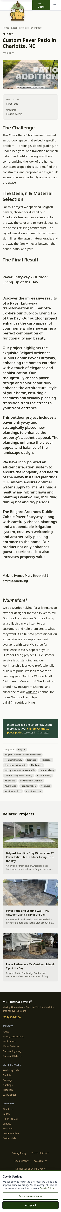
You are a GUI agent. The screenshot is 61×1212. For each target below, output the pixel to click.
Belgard (8, 34)
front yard (45, 786)
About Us (7, 1109)
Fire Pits (7, 1075)
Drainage (7, 1080)
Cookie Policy (21, 1160)
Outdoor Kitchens (12, 1056)
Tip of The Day (10, 1118)
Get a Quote (41, 5)
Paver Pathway (44, 775)
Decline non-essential (30, 1196)
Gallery (6, 1113)
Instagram (25, 687)
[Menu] (55, 5)
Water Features (11, 1046)
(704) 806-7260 (12, 1017)
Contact (7, 1123)
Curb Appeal (9, 1094)
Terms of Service (40, 1153)
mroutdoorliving (33, 791)
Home (6, 27)
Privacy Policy (19, 1153)
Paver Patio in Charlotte (31, 780)
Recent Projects (19, 27)
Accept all (30, 1205)
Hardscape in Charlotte (15, 765)
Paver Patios (10, 786)
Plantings (8, 1084)
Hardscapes (36, 765)
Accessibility (40, 1160)
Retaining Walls (11, 1070)
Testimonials (9, 1138)
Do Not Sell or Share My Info (30, 1168)
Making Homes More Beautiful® (20, 770)
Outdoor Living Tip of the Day (18, 775)
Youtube (31, 692)
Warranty (8, 1128)
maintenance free (13, 791)
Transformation (28, 786)
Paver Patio (36, 27)
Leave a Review (11, 1133)
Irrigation (8, 1089)
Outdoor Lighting (12, 1051)
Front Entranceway (13, 760)
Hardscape (46, 760)
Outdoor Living (47, 770)
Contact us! (28, 681)
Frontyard (31, 760)
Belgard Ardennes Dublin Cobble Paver (23, 754)
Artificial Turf (9, 1041)
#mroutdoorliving (15, 581)
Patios (6, 1031)
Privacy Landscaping (13, 1036)
